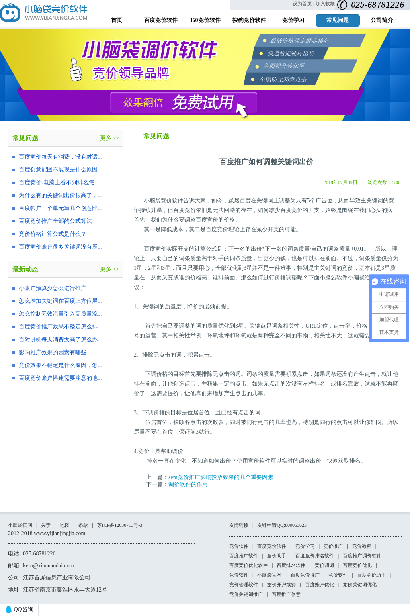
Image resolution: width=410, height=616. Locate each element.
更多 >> (109, 138)
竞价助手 (276, 556)
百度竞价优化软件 (248, 565)
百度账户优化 (319, 584)
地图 (65, 525)
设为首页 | (303, 3)
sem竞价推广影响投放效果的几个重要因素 (220, 477)
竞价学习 (305, 546)
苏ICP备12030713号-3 (120, 525)
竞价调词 (324, 565)
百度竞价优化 (357, 565)
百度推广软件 (243, 556)
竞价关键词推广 (246, 594)
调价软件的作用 (188, 484)
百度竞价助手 (371, 575)
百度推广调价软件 (362, 556)
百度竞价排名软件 (314, 556)
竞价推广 (333, 546)
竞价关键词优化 (360, 584)
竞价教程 (361, 546)
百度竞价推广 (305, 575)
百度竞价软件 (271, 546)
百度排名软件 (291, 565)
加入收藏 (325, 3)
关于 (46, 525)
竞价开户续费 (281, 584)
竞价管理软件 (243, 584)
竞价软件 (238, 546)
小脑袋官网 (20, 525)
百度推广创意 (286, 594)
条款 (83, 525)
